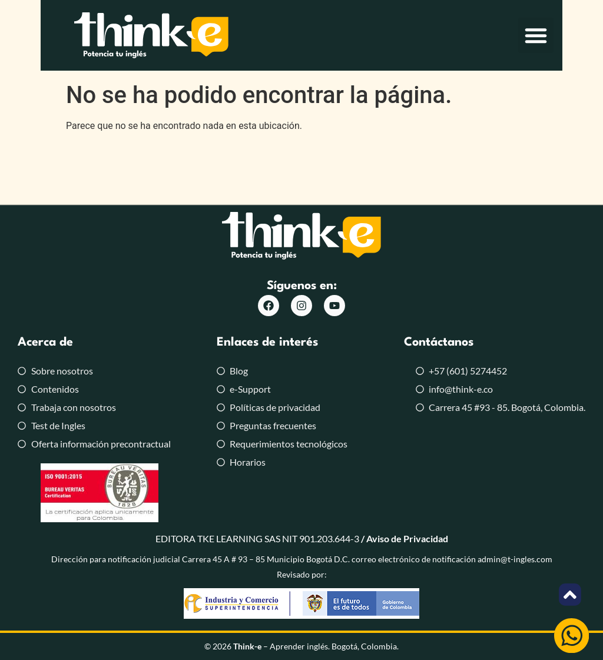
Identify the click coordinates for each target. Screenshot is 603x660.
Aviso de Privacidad (407, 538)
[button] (576, 38)
